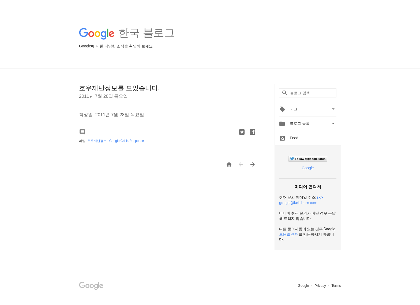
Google (308, 168)
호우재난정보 (97, 141)
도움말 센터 (289, 234)
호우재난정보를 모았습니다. (119, 88)
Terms (336, 286)
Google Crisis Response (126, 141)
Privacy (320, 286)
